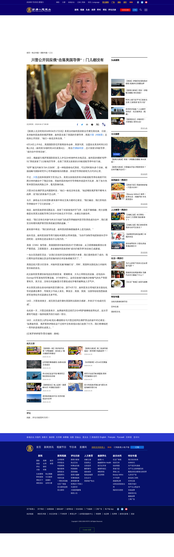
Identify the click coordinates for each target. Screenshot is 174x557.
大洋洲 (59, 437)
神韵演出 (39, 483)
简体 (83, 2)
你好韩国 (116, 466)
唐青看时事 (75, 481)
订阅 (137, 447)
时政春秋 (74, 469)
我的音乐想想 (118, 490)
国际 (38, 460)
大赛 (63, 2)
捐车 (125, 2)
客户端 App (109, 509)
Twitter (142, 2)
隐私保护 (60, 509)
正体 (79, 2)
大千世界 (116, 478)
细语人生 (74, 493)
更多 (132, 514)
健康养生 (102, 456)
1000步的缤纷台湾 (119, 485)
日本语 (129, 437)
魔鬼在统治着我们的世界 (137, 472)
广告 (113, 2)
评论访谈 (112, 10)
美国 (38, 464)
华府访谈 (60, 478)
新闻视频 (61, 456)
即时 (99, 10)
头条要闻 (39, 474)
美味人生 (116, 472)
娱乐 (51, 460)
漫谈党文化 (115, 312)
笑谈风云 (87, 463)
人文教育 (88, 456)
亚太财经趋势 (62, 487)
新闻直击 (60, 472)
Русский (120, 437)
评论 (38, 467)
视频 (82, 10)
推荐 (93, 10)
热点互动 (74, 463)
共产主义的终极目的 (135, 469)
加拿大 (45, 437)
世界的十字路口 (77, 484)
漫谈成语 (87, 472)
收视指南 (50, 509)
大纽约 (38, 437)
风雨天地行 (132, 484)
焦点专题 (35, 53)
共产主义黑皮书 (134, 487)
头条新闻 (115, 60)
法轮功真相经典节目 (119, 302)
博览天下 (39, 480)
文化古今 (87, 478)
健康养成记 (102, 469)
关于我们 (40, 509)
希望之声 (73, 514)
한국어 (136, 437)
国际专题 (44, 53)
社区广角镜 (61, 484)
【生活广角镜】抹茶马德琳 (136, 282)
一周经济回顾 (62, 481)
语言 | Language (93, 2)
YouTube (146, 2)
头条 (88, 10)
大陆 (38, 470)
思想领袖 (74, 472)
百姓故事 (131, 490)
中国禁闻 (60, 466)
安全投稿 (79, 509)
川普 (92, 135)
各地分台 (71, 2)
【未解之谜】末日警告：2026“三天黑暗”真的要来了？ (136, 217)
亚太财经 (60, 490)
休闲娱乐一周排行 (119, 180)
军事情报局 (75, 478)
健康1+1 (101, 460)
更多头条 (144, 128)
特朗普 (99, 135)
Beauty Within (118, 475)
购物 (131, 2)
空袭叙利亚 (78, 148)
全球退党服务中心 (86, 514)
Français (111, 437)
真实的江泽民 (133, 478)
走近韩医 (101, 475)
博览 (105, 10)
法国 (72, 437)
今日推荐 (115, 134)
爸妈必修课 (88, 475)
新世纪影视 (124, 514)
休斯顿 (66, 437)
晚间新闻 (60, 469)
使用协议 (69, 509)
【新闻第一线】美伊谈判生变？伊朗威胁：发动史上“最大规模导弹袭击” (54, 350)
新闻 (76, 10)
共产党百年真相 (134, 466)
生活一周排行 (117, 258)
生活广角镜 (117, 460)
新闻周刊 (60, 475)
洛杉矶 (52, 437)
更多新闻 (144, 204)
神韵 (57, 2)
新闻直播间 (125, 10)
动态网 (106, 514)
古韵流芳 (87, 466)
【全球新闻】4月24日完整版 (95, 362)
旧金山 (78, 437)
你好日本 (116, 463)
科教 (44, 470)
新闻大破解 (75, 475)
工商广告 (131, 499)
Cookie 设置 (87, 530)
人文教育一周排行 (119, 210)
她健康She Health (104, 463)
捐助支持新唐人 (98, 447)
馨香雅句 (87, 469)
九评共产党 (132, 475)
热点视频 (48, 474)
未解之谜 (87, 460)
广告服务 (89, 509)
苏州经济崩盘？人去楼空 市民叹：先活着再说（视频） (136, 111)
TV (135, 10)
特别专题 (115, 297)
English (103, 437)
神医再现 (101, 472)
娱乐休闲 (117, 456)
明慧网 (98, 514)
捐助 (119, 2)
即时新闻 (39, 477)
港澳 (44, 460)
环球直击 (60, 463)
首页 (28, 53)
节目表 (72, 447)
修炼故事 (131, 496)
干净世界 (63, 514)
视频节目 (61, 447)
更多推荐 (144, 174)
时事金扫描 (75, 466)
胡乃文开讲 (102, 466)
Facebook (138, 2)
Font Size (97, 124)
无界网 (114, 514)
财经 (44, 467)
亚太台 (85, 437)
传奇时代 (131, 463)
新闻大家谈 (75, 460)
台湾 (44, 464)
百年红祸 (114, 307)
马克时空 (74, 487)
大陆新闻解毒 (76, 490)
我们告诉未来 (133, 460)
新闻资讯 (49, 447)
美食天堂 (116, 469)
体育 (51, 464)
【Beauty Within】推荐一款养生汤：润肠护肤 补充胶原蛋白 (136, 196)
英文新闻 (105, 2)
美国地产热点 (89, 481)
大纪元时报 (53, 514)
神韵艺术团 (41, 514)
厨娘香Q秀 (117, 481)
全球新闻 (60, 460)
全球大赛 (48, 483)
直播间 (83, 447)
